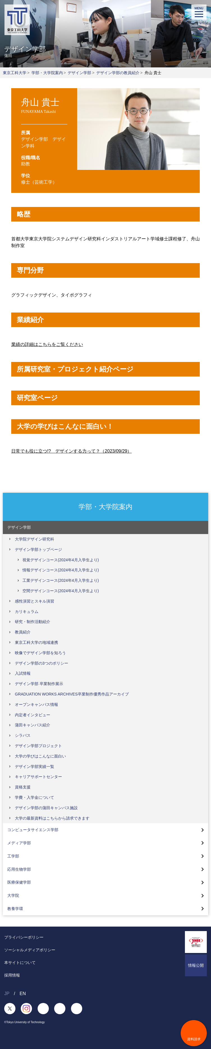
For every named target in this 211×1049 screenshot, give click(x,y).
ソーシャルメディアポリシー (29, 950)
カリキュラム (26, 611)
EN (22, 993)
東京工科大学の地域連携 (36, 642)
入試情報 (23, 673)
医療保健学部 (19, 882)
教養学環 (15, 908)
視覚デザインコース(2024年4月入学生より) (60, 560)
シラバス (23, 735)
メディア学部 (19, 843)
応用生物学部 (19, 869)
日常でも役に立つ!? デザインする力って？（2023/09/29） (71, 451)
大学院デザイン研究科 (34, 539)
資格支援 (23, 787)
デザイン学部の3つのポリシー (41, 663)
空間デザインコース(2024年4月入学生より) (60, 591)
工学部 (13, 856)
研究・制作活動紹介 (32, 621)
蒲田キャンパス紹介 (32, 725)
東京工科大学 (14, 72)
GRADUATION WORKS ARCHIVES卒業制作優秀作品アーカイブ (72, 694)
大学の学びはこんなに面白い (40, 756)
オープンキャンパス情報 (36, 704)
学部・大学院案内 (47, 72)
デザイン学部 (79, 72)
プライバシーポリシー (23, 937)
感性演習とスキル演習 (34, 601)
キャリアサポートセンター (38, 776)
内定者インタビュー (32, 715)
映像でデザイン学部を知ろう (40, 653)
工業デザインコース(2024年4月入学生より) (60, 580)
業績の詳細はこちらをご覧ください (47, 344)
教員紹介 (23, 632)
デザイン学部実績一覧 (34, 766)
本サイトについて (20, 962)
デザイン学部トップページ (38, 549)
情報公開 (196, 965)
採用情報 (12, 975)
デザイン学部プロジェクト (38, 746)
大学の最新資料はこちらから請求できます (52, 818)
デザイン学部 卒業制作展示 (39, 683)
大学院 (13, 895)
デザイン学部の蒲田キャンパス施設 (46, 808)
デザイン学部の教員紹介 (117, 72)
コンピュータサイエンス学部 (32, 829)
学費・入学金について (34, 797)
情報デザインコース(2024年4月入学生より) (60, 570)
